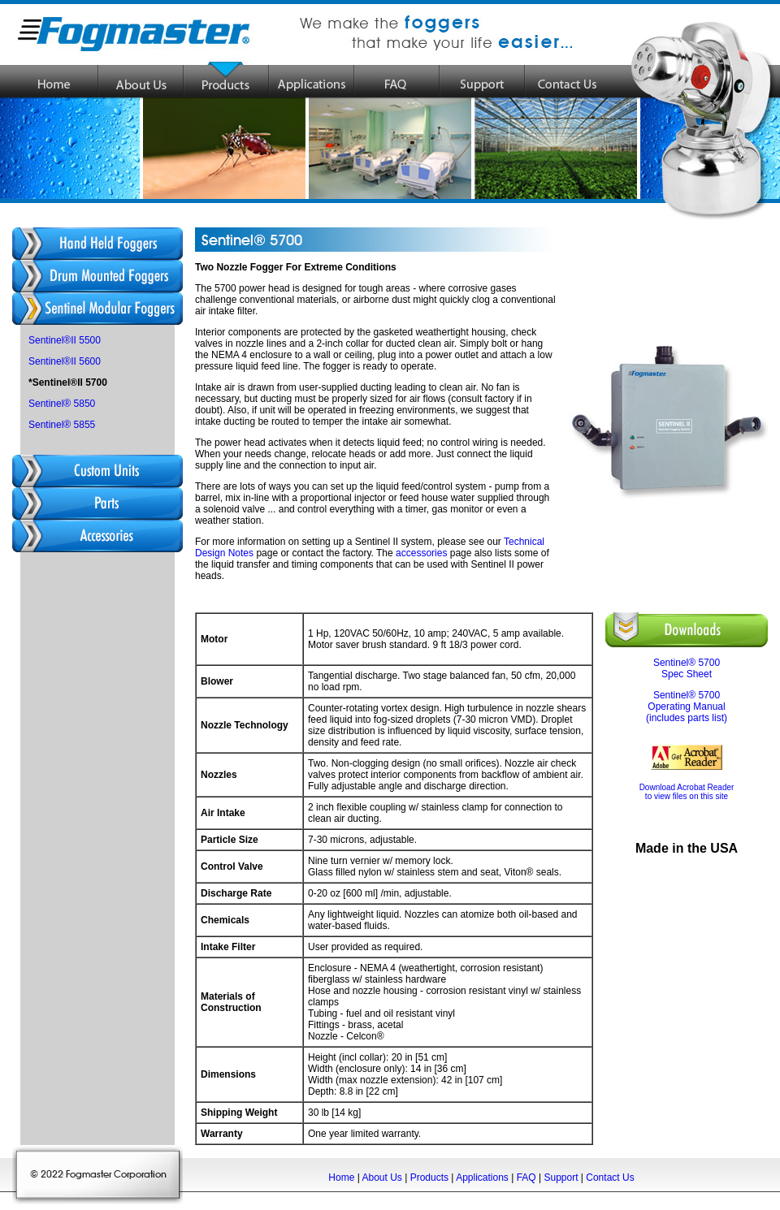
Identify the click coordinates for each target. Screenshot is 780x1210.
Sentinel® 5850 (61, 403)
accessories (421, 553)
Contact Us (610, 1177)
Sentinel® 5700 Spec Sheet (686, 668)
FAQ (526, 1177)
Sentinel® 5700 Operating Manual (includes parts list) (686, 706)
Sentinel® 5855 (61, 424)
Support (561, 1177)
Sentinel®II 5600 (64, 361)
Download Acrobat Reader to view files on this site (686, 792)
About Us (381, 1177)
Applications (482, 1177)
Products (429, 1177)
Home (341, 1177)
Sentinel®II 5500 (64, 340)
